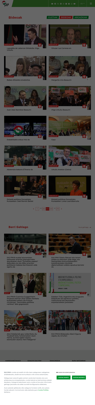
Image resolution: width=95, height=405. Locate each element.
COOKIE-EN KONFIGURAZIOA (65, 372)
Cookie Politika (43, 390)
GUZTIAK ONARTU (63, 377)
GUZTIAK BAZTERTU (79, 377)
